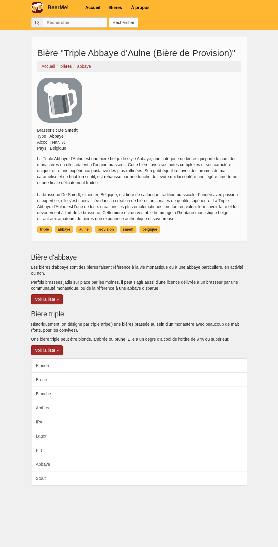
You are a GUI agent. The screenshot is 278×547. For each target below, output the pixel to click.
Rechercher (123, 22)
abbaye (64, 229)
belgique (149, 229)
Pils (39, 450)
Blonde (42, 365)
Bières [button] (115, 7)
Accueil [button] (92, 7)
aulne (83, 229)
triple (44, 229)
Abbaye (43, 464)
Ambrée (43, 407)
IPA (39, 422)
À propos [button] (140, 7)
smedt (128, 229)
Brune (41, 379)
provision (106, 229)
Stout (41, 478)
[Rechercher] (75, 22)
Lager (41, 436)
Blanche (43, 393)
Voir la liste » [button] (47, 299)
